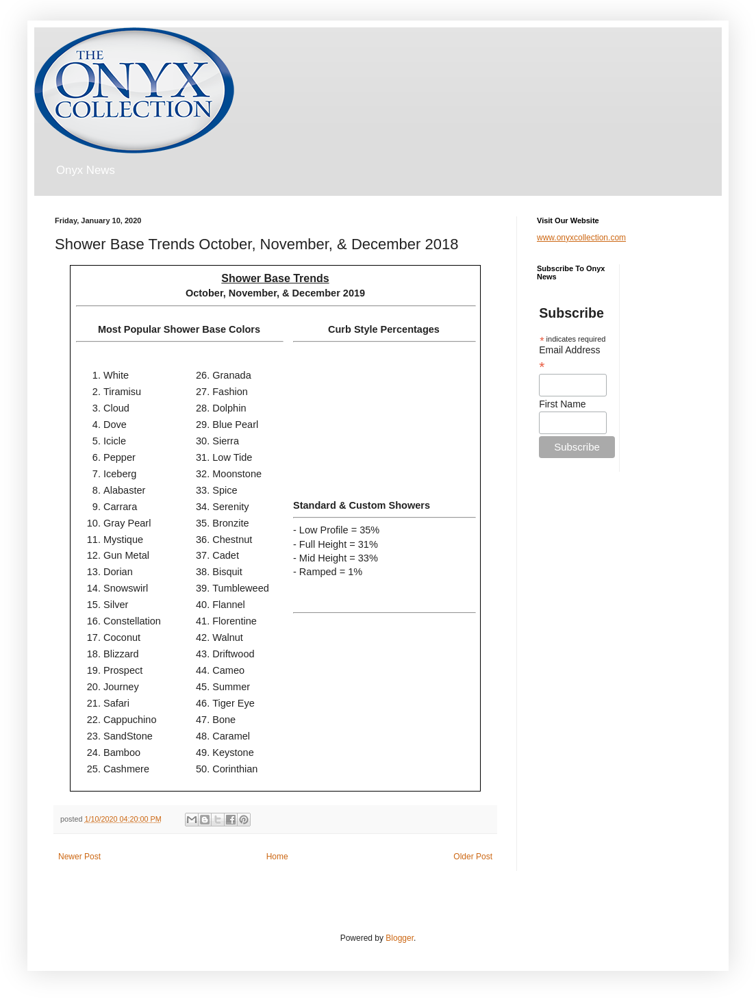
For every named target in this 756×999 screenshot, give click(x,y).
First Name (562, 404)
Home (277, 856)
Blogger (400, 938)
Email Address (569, 358)
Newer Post (79, 856)
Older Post (472, 856)
